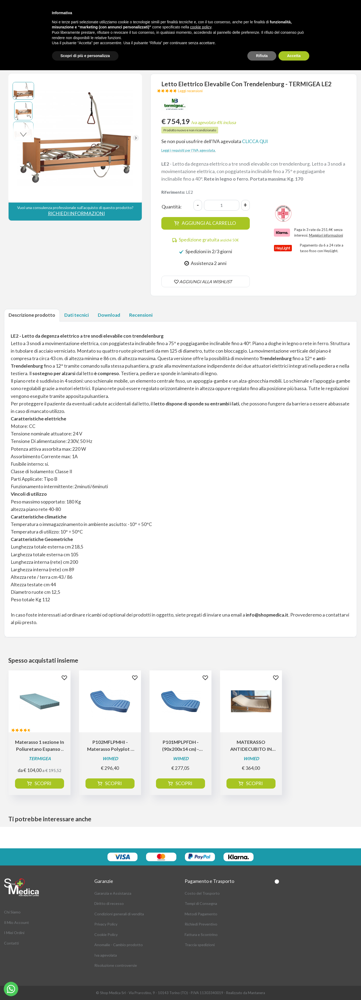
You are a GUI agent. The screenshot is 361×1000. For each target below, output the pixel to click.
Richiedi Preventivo (201, 924)
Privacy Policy (105, 924)
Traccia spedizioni (200, 944)
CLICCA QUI (255, 141)
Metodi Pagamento (201, 914)
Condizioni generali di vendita (119, 914)
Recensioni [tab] (140, 315)
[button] (135, 138)
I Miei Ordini (14, 932)
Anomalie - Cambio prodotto (118, 944)
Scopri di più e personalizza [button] (85, 56)
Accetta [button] (294, 56)
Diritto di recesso (109, 903)
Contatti (11, 943)
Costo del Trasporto (202, 893)
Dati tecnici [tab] (76, 315)
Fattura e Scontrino (201, 934)
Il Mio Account (16, 922)
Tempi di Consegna (201, 903)
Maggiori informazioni (326, 235)
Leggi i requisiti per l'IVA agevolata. (188, 150)
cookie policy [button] (200, 27)
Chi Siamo (12, 912)
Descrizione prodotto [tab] (32, 315)
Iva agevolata (105, 955)
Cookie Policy (106, 934)
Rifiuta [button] (262, 56)
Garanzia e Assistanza (112, 893)
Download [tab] (109, 315)
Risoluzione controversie (115, 965)
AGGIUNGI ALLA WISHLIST (205, 281)
